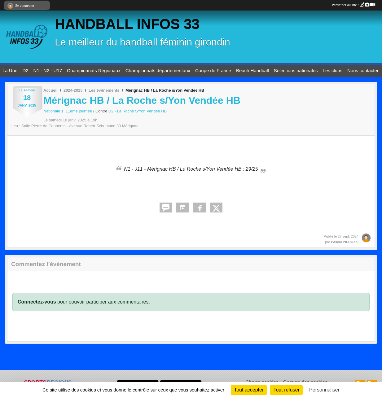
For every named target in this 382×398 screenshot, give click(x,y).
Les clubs (332, 70)
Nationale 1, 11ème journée (68, 111)
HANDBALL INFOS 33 (127, 24)
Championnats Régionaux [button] (94, 70)
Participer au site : (353, 5)
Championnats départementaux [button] (157, 70)
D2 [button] (25, 70)
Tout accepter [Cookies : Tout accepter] (249, 389)
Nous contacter (363, 70)
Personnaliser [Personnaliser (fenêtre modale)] (324, 389)
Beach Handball (252, 70)
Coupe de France (213, 70)
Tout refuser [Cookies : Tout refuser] (286, 389)
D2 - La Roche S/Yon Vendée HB (137, 111)
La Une (9, 70)
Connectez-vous (37, 301)
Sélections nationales (296, 70)
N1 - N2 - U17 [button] (47, 70)
